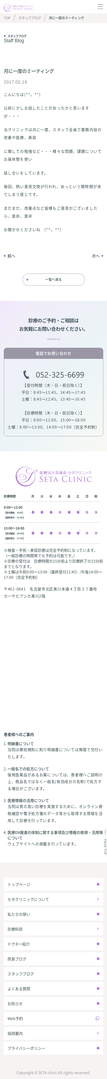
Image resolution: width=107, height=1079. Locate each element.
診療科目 (15, 929)
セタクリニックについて (28, 899)
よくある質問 (19, 988)
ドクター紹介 (19, 944)
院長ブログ (17, 958)
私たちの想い (19, 914)
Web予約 (15, 1018)
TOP (7, 17)
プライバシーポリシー (26, 1048)
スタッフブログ (29, 17)
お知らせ (15, 1003)
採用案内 (15, 1033)
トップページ (19, 884)
